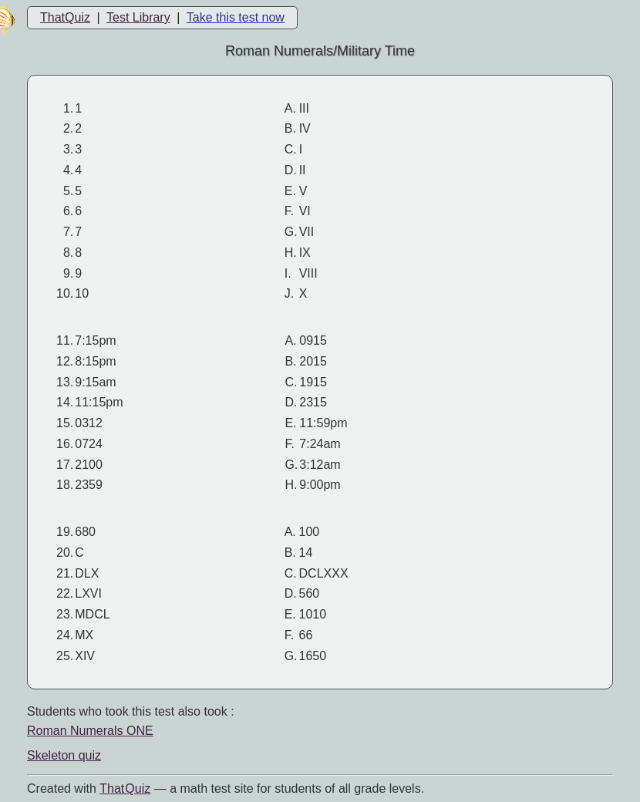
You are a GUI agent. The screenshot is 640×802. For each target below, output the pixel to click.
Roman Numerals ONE (90, 730)
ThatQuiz (65, 17)
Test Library (138, 17)
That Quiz (124, 788)
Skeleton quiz (64, 755)
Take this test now (236, 17)
